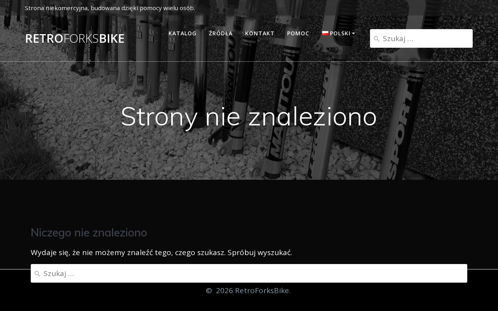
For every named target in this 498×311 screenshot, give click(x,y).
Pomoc (298, 33)
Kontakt (260, 33)
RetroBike (74, 38)
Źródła (221, 33)
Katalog (182, 33)
